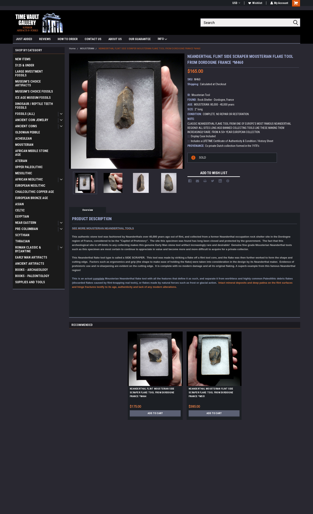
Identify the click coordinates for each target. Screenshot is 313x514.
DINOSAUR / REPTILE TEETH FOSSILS (34, 106)
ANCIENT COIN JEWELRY (31, 120)
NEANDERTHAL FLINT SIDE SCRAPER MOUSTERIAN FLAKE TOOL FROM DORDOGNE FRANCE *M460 (149, 48)
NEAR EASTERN (25, 223)
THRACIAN (22, 241)
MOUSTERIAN (24, 145)
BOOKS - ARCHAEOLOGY (31, 270)
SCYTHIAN (22, 235)
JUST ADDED (24, 39)
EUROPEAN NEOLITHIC (30, 185)
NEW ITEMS (23, 59)
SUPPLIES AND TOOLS (30, 282)
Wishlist (255, 3)
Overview (87, 209)
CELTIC (20, 210)
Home (72, 48)
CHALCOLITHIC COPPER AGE (34, 192)
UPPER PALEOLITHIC (29, 167)
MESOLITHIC (23, 173)
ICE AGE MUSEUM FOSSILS (33, 98)
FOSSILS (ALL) (25, 114)
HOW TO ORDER (68, 39)
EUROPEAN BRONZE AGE (31, 198)
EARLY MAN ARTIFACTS (31, 257)
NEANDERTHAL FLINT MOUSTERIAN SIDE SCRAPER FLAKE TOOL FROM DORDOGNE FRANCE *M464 (152, 392)
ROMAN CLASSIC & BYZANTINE (28, 249)
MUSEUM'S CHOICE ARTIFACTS (28, 83)
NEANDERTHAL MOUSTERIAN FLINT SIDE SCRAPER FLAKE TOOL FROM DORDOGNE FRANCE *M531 (211, 392)
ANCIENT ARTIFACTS (29, 263)
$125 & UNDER (24, 65)
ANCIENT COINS (26, 126)
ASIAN (19, 204)
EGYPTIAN (22, 216)
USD (236, 3)
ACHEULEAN (23, 138)
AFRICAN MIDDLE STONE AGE (31, 153)
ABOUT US (115, 39)
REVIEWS (45, 39)
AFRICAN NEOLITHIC (29, 179)
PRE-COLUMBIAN (26, 229)
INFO (162, 39)
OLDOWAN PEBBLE (27, 132)
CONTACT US (93, 39)
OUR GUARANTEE (140, 39)
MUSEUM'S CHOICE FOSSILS (34, 91)
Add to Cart (155, 413)
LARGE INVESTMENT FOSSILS (29, 73)
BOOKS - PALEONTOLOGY (32, 276)
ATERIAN (21, 161)
